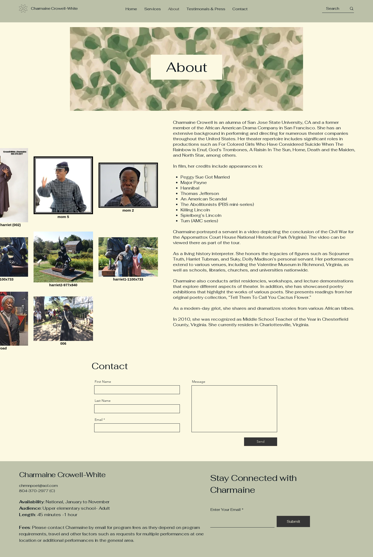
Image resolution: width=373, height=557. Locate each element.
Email (99, 419)
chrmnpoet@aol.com (38, 485)
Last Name (103, 400)
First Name (103, 381)
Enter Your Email (225, 510)
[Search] (332, 8)
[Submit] (293, 521)
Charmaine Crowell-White (63, 474)
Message (198, 381)
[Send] (260, 441)
